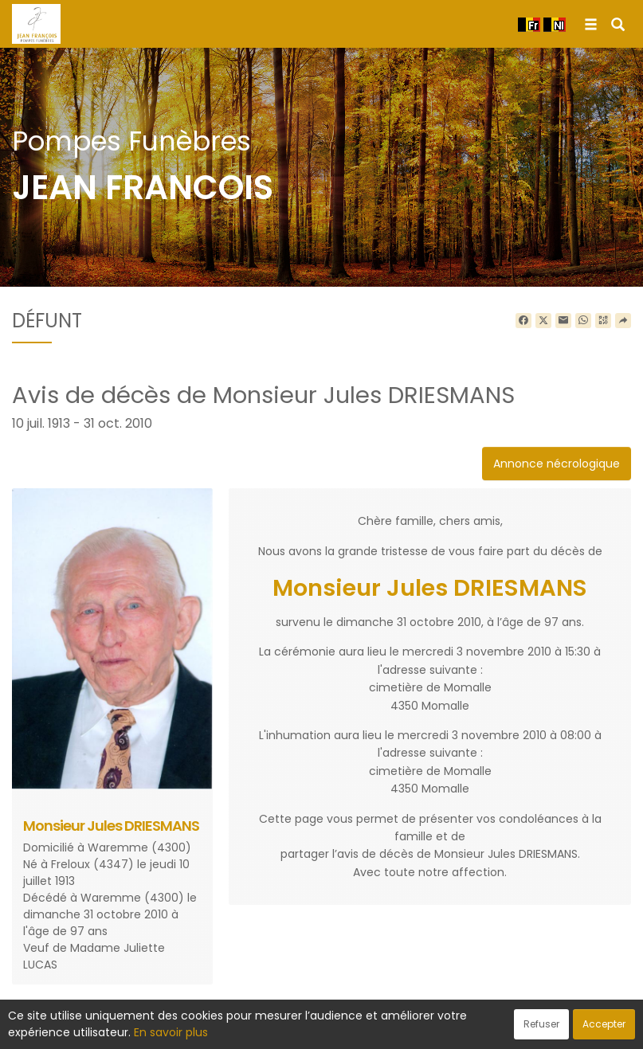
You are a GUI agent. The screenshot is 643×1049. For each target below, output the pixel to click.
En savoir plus (171, 1032)
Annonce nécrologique (556, 464)
